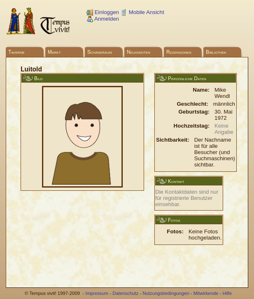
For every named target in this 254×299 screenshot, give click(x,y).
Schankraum (99, 52)
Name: (201, 90)
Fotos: (175, 231)
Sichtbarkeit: (172, 140)
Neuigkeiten (138, 52)
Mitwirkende (205, 293)
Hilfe (227, 293)
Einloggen (102, 12)
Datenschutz (125, 293)
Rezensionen (178, 52)
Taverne (16, 52)
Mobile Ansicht (142, 12)
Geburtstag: (194, 112)
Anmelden (102, 19)
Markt (54, 52)
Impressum (96, 293)
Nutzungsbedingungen (165, 293)
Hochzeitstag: (192, 126)
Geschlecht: (192, 104)
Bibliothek (216, 52)
